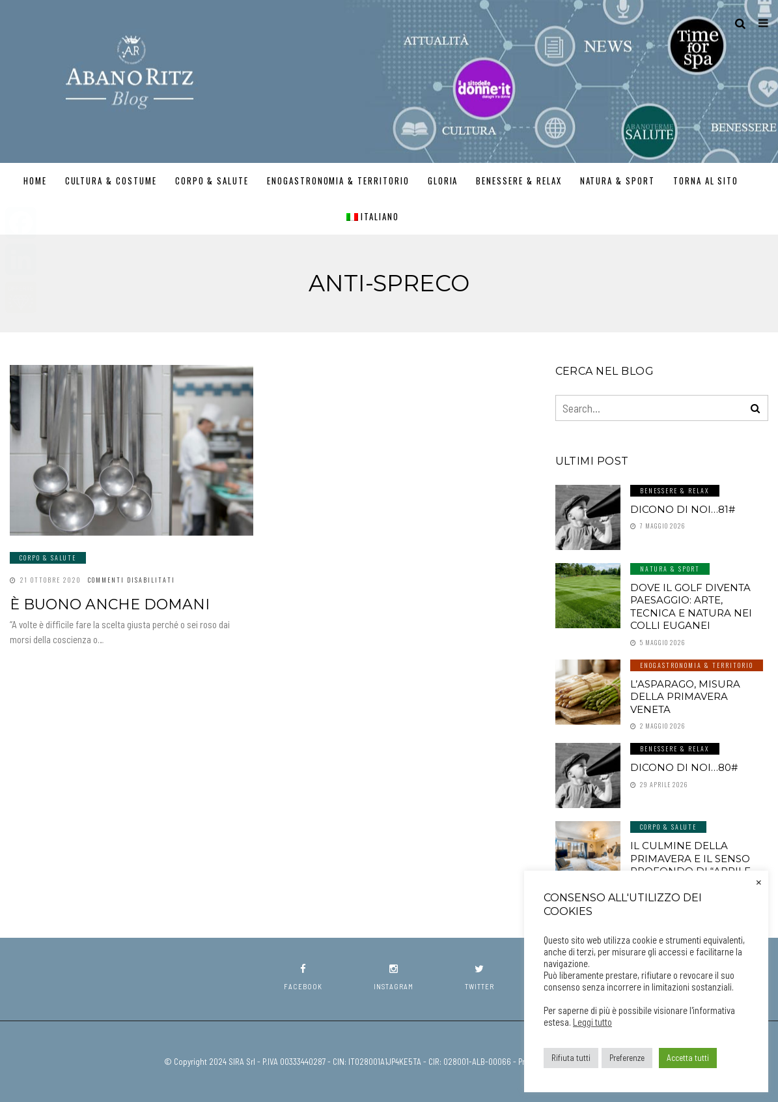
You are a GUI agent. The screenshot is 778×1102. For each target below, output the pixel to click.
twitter (479, 977)
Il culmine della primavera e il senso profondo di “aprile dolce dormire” (690, 864)
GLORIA (443, 180)
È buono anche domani (110, 604)
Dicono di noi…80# (684, 767)
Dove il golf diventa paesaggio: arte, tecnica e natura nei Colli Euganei (691, 606)
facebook (303, 977)
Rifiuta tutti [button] (570, 1057)
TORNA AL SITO (705, 180)
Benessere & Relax (518, 180)
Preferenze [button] (627, 1057)
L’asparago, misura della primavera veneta (685, 697)
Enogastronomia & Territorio (338, 180)
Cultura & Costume (111, 180)
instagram (393, 977)
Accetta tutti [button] (688, 1057)
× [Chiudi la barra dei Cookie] (759, 881)
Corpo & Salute (212, 180)
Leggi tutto (592, 1022)
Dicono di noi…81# (682, 509)
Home (35, 180)
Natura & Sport (617, 180)
